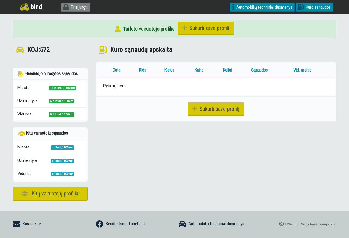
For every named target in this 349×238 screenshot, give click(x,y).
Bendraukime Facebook (121, 224)
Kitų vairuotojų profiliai (50, 193)
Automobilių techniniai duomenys (262, 7)
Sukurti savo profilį (205, 28)
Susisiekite (27, 224)
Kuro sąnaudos (314, 7)
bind (31, 7)
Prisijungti (75, 7)
